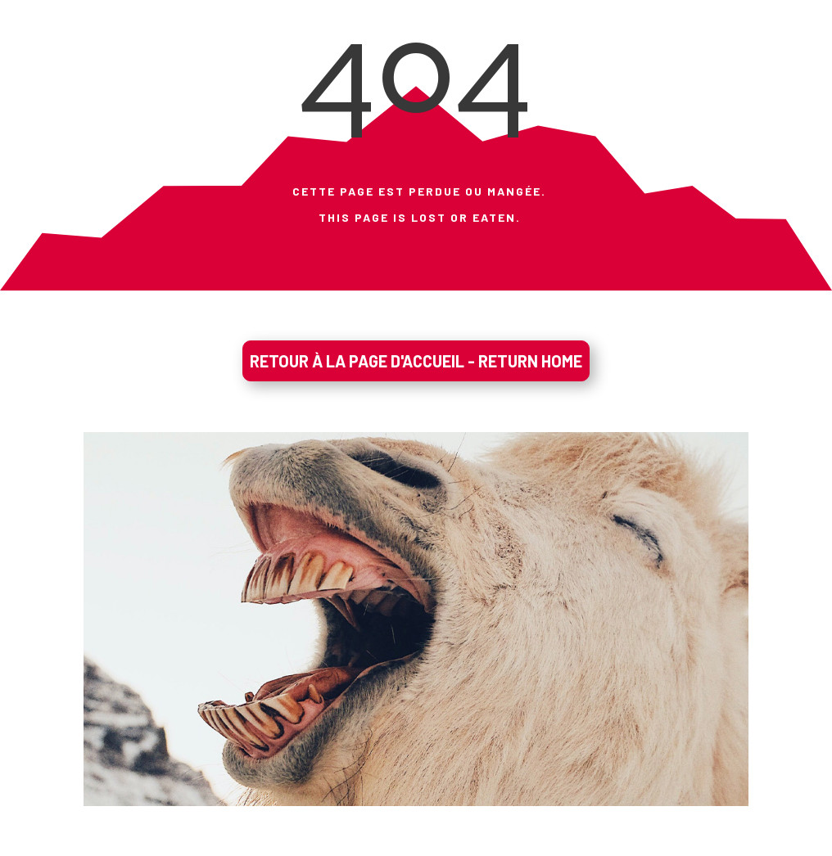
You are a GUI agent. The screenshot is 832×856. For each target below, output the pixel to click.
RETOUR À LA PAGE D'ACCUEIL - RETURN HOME (416, 361)
